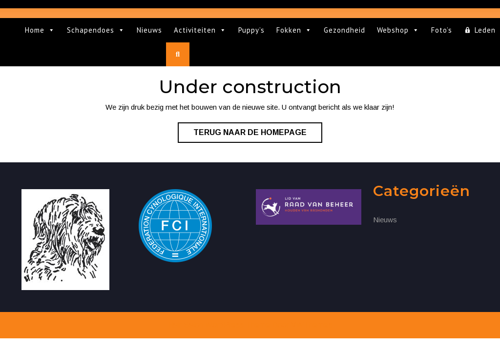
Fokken (294, 30)
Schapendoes (96, 30)
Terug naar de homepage (257, 134)
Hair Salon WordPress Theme (219, 325)
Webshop (398, 30)
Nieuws (149, 30)
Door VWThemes (302, 325)
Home (40, 30)
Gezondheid (344, 30)
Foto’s (441, 30)
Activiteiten (200, 30)
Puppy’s (251, 30)
